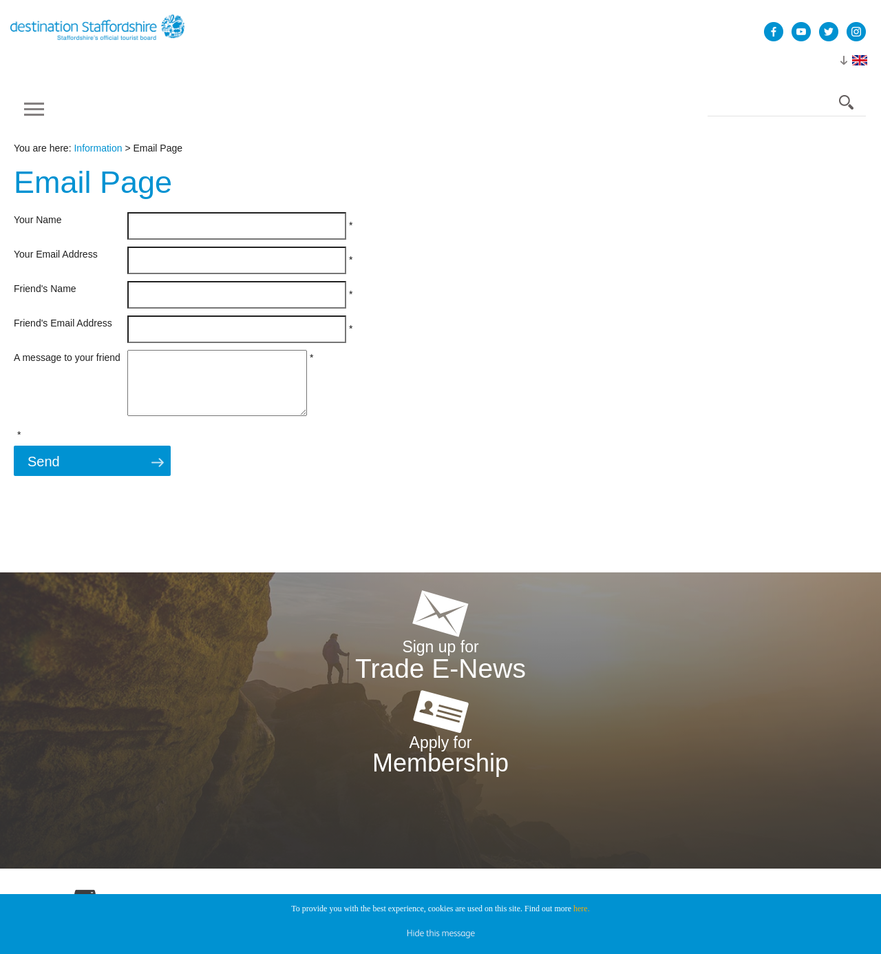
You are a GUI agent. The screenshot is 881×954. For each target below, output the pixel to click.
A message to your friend (67, 357)
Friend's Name (45, 288)
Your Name (38, 219)
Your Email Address (56, 254)
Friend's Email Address (63, 323)
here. (581, 908)
